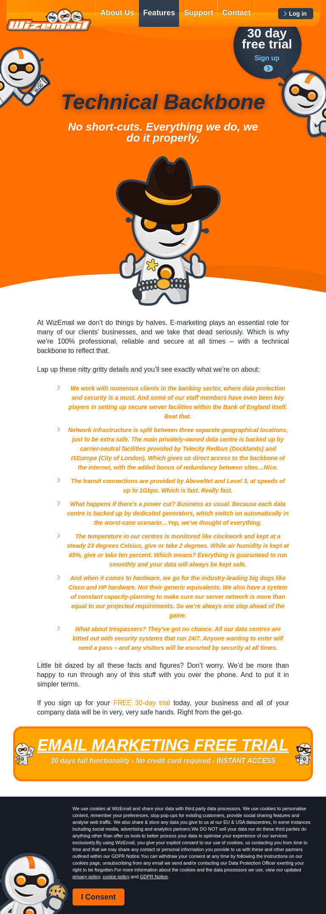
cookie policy (116, 876)
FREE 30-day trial (141, 702)
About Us (117, 13)
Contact (236, 13)
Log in (298, 13)
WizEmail (48, 20)
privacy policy (86, 876)
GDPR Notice (154, 876)
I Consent (98, 897)
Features (159, 13)
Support (198, 13)
